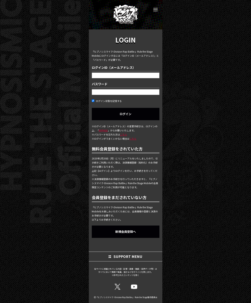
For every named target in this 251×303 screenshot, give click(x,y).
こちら (123, 134)
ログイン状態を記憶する (107, 101)
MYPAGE (103, 130)
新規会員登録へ (125, 231)
